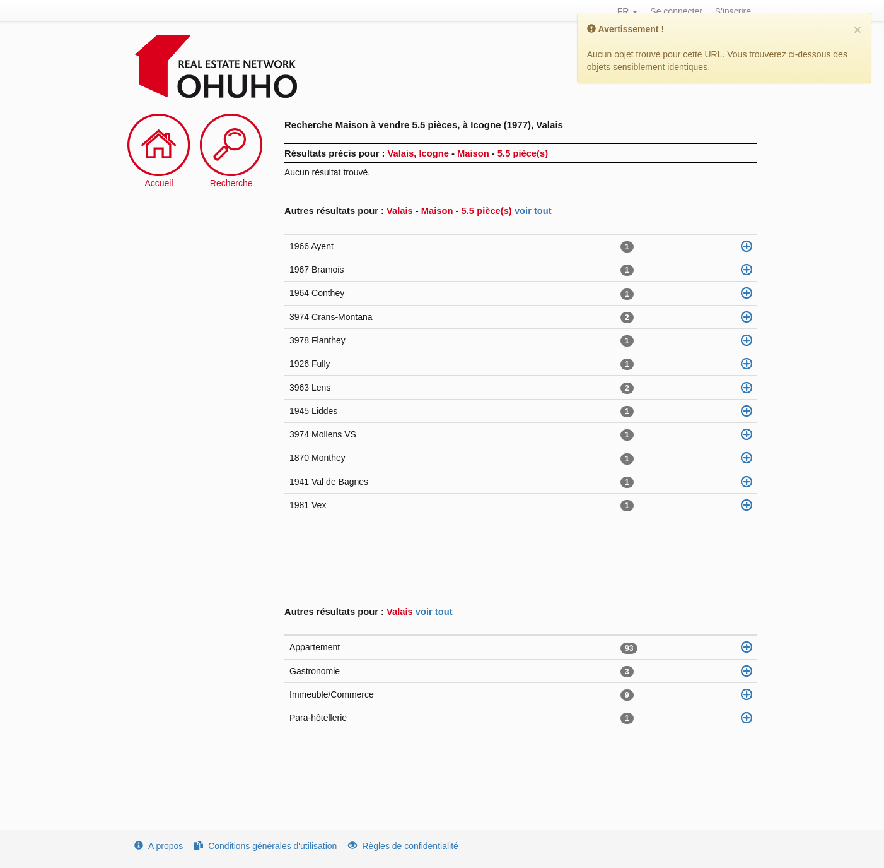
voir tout (533, 211)
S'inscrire (733, 11)
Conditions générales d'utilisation (265, 846)
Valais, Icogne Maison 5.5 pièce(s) (468, 153)
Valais (401, 612)
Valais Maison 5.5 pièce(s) (451, 211)
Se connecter (676, 11)
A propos (158, 846)
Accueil (158, 183)
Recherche (231, 183)
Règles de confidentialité (403, 846)
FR (627, 11)
